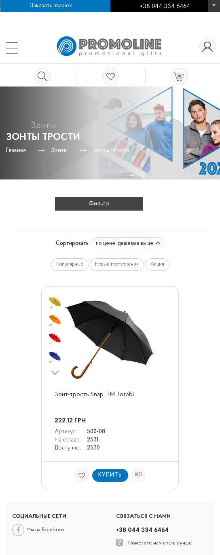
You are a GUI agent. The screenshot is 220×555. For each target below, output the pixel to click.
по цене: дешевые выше (128, 244)
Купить (110, 475)
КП (138, 475)
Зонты (59, 151)
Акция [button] (157, 264)
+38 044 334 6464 (214, 7)
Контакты (85, 16)
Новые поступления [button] (117, 264)
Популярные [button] (69, 264)
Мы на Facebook (45, 529)
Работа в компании (34, 16)
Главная (16, 151)
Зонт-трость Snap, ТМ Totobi (94, 394)
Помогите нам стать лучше (160, 543)
